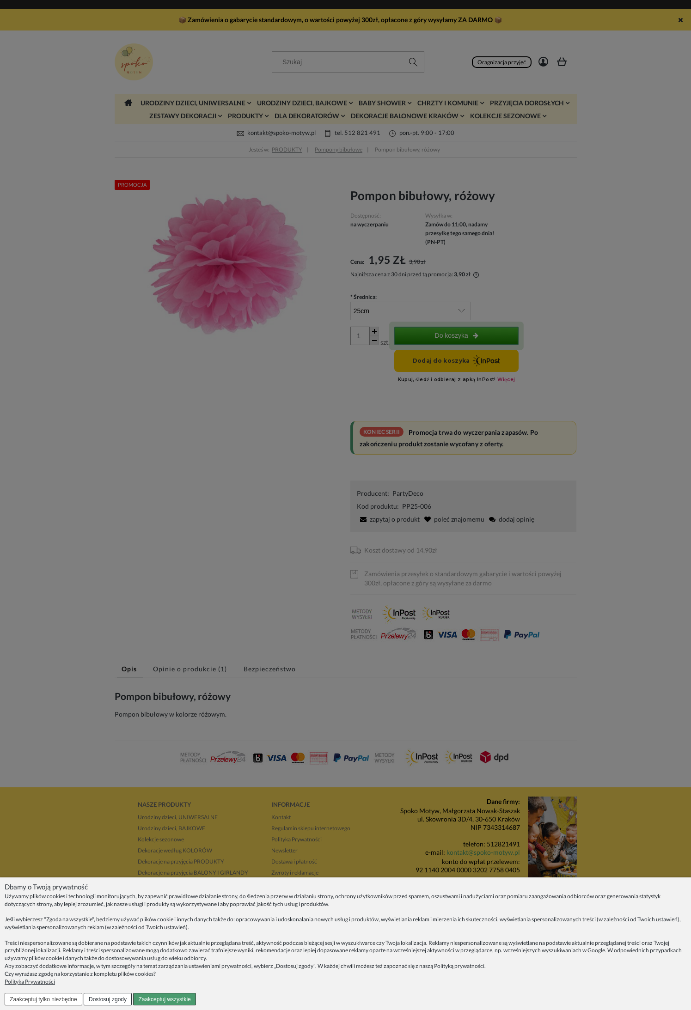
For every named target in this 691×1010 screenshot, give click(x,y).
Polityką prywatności (459, 965)
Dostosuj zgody (108, 999)
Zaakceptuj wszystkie (164, 999)
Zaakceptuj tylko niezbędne (43, 999)
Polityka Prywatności (30, 981)
